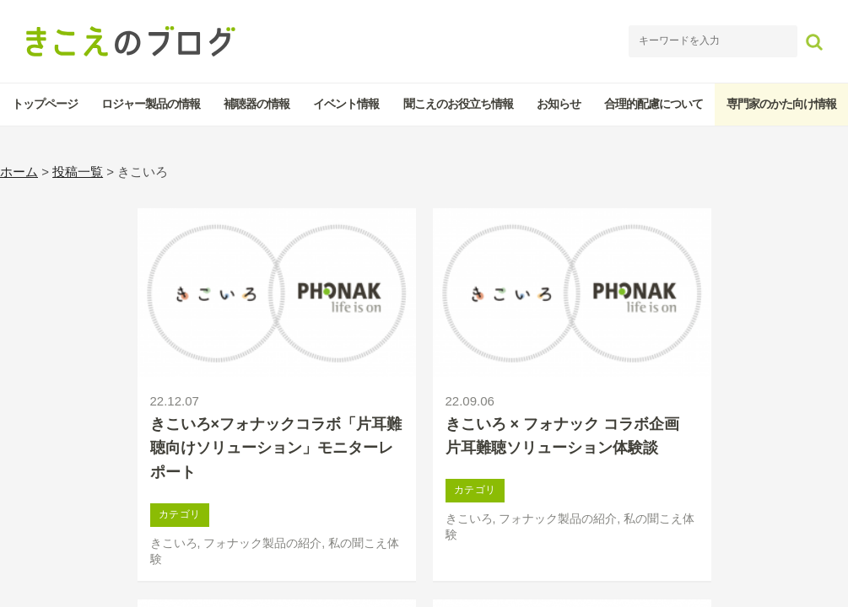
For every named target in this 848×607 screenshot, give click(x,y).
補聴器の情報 (256, 103)
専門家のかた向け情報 (781, 103)
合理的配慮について (653, 103)
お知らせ (559, 103)
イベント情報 (346, 103)
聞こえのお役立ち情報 (458, 103)
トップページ (45, 103)
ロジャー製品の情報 (150, 103)
